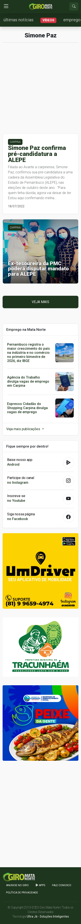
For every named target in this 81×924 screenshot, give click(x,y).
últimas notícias (18, 19)
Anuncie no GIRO (17, 885)
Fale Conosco (61, 885)
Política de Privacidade (22, 892)
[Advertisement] (40, 89)
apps (40, 885)
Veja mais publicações (25, 429)
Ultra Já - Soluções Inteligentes (48, 916)
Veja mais (40, 302)
